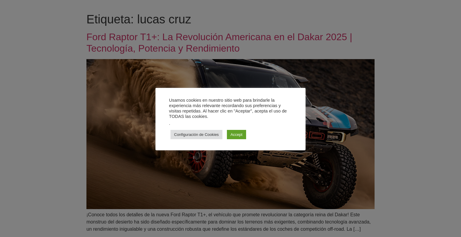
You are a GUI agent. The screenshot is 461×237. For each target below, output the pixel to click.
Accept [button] (236, 134)
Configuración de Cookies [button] (196, 134)
